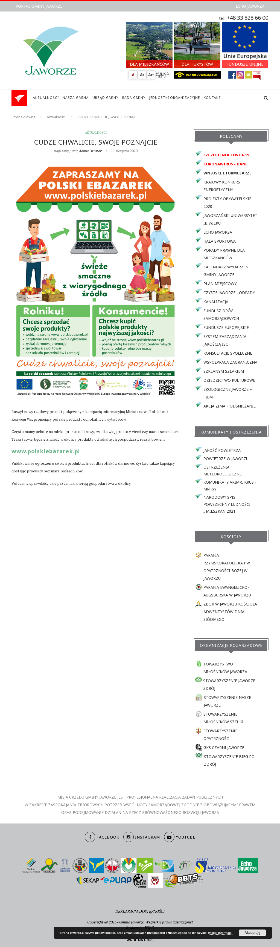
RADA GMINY (133, 97)
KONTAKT (212, 97)
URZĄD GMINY (105, 97)
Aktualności (56, 116)
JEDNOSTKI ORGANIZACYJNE (174, 97)
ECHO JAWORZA (250, 6)
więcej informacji (220, 932)
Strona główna (23, 116)
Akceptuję (252, 933)
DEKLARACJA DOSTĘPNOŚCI (140, 911)
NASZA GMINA (76, 97)
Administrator (90, 150)
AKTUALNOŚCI (46, 97)
